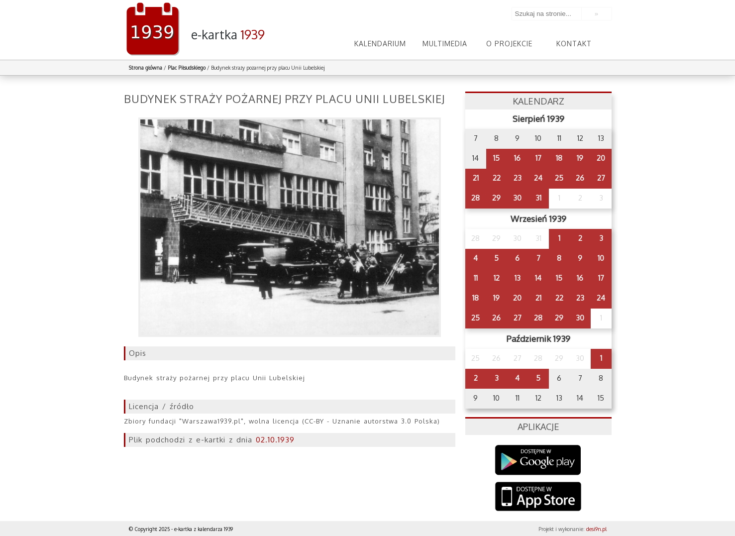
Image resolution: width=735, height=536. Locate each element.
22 (497, 178)
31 (538, 198)
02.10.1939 (275, 439)
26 (580, 178)
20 (601, 158)
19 (580, 158)
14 (538, 278)
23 (518, 178)
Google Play (538, 460)
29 (496, 198)
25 (559, 178)
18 (559, 158)
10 (601, 258)
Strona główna (145, 68)
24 (538, 178)
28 (475, 198)
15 (496, 158)
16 (517, 158)
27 (601, 178)
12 (497, 278)
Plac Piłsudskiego (187, 68)
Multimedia (444, 43)
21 (476, 178)
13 (518, 278)
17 (538, 158)
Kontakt (574, 43)
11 (476, 278)
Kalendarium (380, 43)
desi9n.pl (596, 529)
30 (517, 198)
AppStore (538, 497)
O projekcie (509, 43)
